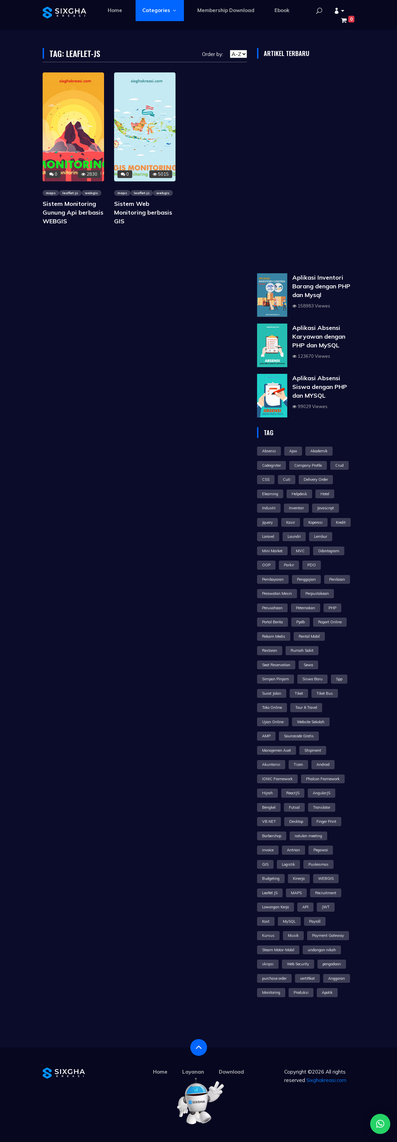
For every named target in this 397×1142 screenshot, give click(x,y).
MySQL (289, 921)
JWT (326, 907)
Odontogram (328, 551)
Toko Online (272, 707)
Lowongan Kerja (275, 907)
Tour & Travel (306, 707)
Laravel (268, 536)
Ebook (282, 10)
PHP (332, 608)
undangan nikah (322, 950)
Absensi (269, 451)
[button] (339, 11)
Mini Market (272, 551)
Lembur (320, 536)
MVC (300, 551)
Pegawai (320, 850)
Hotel (324, 494)
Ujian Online (273, 722)
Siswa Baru (312, 679)
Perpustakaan (317, 593)
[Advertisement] (305, 167)
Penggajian (306, 579)
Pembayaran (273, 579)
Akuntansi (271, 764)
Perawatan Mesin (277, 593)
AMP (266, 736)
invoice (268, 850)
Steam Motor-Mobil (278, 950)
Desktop (296, 821)
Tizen (298, 764)
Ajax (293, 451)
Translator (321, 807)
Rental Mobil (309, 636)
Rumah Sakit (302, 650)
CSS (265, 479)
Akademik (319, 451)
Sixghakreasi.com (326, 1080)
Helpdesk (299, 494)
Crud (339, 465)
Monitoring (271, 992)
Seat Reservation (276, 665)
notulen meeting (308, 836)
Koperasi (315, 522)
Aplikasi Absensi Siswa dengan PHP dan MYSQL (319, 386)
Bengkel (269, 807)
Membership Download (225, 10)
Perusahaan (272, 608)
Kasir (290, 522)
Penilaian (337, 579)
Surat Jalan (271, 693)
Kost (265, 921)
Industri (269, 508)
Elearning (270, 494)
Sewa (308, 665)
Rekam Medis (273, 636)
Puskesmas (318, 864)
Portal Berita (272, 622)
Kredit (341, 522)
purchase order (274, 978)
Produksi (301, 992)
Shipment (312, 750)
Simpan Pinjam (275, 679)
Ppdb (300, 622)
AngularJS (321, 793)
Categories (159, 10)
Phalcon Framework (323, 779)
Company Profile (308, 465)
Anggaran (336, 978)
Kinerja (299, 878)
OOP (266, 565)
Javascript (325, 508)
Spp (339, 679)
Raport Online (330, 622)
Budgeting (271, 878)
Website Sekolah (311, 722)
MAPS (296, 893)
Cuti (286, 479)
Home (115, 10)
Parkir (289, 565)
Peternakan (305, 608)
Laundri (294, 536)
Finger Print (326, 821)
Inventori (296, 508)
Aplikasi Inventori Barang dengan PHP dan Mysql (321, 286)
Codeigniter (271, 465)
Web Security (298, 964)
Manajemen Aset (276, 750)
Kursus (268, 935)
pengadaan (331, 964)
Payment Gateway (328, 935)
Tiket (299, 693)
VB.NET (269, 821)
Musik (293, 935)
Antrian (293, 850)
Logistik (288, 864)
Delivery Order (316, 479)
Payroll (314, 921)
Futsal (294, 807)
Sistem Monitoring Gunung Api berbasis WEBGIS (73, 212)
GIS (265, 864)
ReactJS (292, 793)
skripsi (268, 964)
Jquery (267, 522)
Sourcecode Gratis (299, 736)
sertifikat (307, 978)
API (305, 907)
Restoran (269, 650)
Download (231, 1072)
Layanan (193, 1072)
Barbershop (271, 836)
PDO (311, 565)
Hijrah (267, 793)
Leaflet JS (270, 893)
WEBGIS (326, 878)
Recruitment (325, 893)
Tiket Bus (324, 693)
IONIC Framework (277, 779)
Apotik (327, 992)
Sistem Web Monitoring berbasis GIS (143, 212)
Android (323, 764)
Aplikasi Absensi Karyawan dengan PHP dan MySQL (318, 336)
